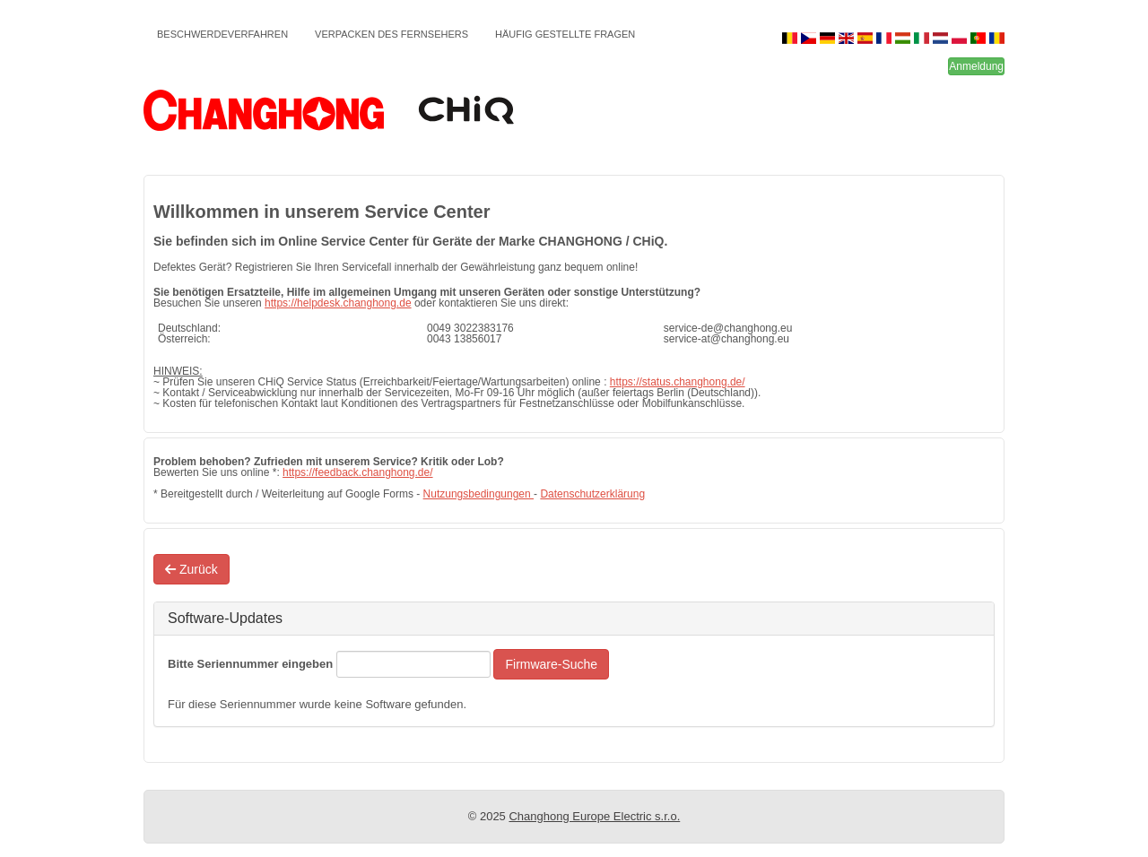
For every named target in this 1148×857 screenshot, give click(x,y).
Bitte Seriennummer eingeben (250, 664)
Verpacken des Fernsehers (391, 34)
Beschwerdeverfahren (222, 34)
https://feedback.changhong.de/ (357, 472)
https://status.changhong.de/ (677, 382)
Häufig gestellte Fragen (565, 34)
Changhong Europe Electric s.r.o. (594, 816)
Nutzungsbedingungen (478, 494)
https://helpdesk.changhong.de (338, 303)
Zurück (191, 569)
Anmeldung (976, 66)
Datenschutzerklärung (592, 494)
